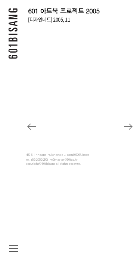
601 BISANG (13, 35)
